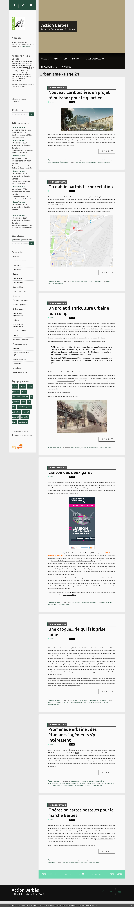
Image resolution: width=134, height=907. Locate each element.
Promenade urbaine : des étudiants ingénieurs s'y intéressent (72, 734)
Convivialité (17, 269)
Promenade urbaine (20, 344)
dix (65, 59)
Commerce (17, 265)
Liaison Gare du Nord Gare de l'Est (83, 592)
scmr (23, 402)
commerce (57, 702)
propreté (15, 417)
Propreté (16, 348)
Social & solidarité (19, 359)
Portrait (15, 335)
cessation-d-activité (85, 702)
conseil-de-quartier (24, 407)
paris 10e (15, 402)
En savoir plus (93, 905)
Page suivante (116, 874)
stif (111, 602)
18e (13, 407)
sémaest (95, 702)
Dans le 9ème (17, 278)
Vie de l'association (95, 59)
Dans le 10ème (18, 283)
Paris (14, 422)
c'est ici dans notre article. (65, 381)
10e (29, 402)
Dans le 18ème (18, 287)
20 (78, 874)
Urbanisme (17, 368)
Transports (17, 364)
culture (22, 386)
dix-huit (76, 59)
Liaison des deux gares (70, 472)
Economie (16, 296)
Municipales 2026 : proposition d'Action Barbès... (21, 191)
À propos (66, 67)
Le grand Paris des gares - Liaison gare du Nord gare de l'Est (72, 561)
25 (100, 874)
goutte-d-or (23, 422)
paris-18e (26, 412)
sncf (107, 602)
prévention (16, 412)
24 (96, 874)
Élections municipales (20, 300)
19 (74, 874)
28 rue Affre (58, 674)
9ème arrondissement (20, 397)
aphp (85, 162)
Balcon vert (79, 482)
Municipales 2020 (19, 331)
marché (81, 862)
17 (66, 874)
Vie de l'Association (20, 372)
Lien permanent (54, 160)
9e (31, 397)
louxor (30, 386)
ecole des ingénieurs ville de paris (62, 785)
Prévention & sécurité (20, 340)
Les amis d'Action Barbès (105, 839)
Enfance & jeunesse (19, 304)
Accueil (45, 59)
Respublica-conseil (78, 490)
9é (52, 702)
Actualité (16, 256)
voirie (24, 391)
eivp (75, 785)
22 (88, 874)
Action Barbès (54, 25)
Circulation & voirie (19, 261)
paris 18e (24, 417)
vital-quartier (103, 702)
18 (70, 874)
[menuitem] (45, 57)
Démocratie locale (19, 291)
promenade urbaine (83, 785)
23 (92, 874)
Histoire (16, 320)
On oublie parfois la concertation (80, 186)
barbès (14, 386)
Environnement (18, 309)
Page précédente (49, 874)
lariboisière (92, 162)
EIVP (76, 753)
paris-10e (15, 391)
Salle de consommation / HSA (21, 354)
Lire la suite (26, 47)
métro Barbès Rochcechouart (18, 325)
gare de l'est (52, 604)
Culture (15, 274)
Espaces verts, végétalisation (18, 314)
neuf (56, 59)
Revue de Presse (49, 67)
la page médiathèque (69, 595)
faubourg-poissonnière (70, 702)
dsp (86, 862)
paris (76, 162)
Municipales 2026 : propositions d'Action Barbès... (21, 145)
